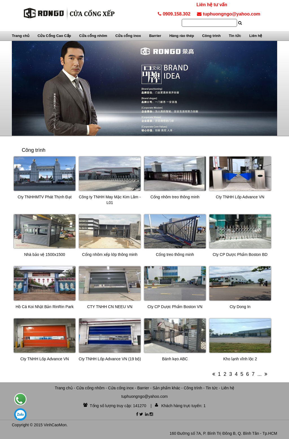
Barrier (155, 36)
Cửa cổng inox (128, 36)
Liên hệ (255, 36)
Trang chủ (20, 36)
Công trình (211, 36)
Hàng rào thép (181, 36)
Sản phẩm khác (166, 388)
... (259, 374)
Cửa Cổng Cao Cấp (54, 36)
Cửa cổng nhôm (93, 36)
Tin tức (235, 36)
